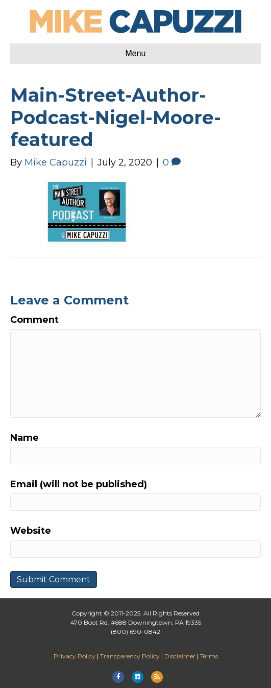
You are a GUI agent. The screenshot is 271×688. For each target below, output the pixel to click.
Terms (209, 656)
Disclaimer (179, 656)
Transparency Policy (130, 656)
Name (24, 437)
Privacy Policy (74, 656)
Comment (34, 319)
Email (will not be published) (78, 484)
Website (30, 530)
